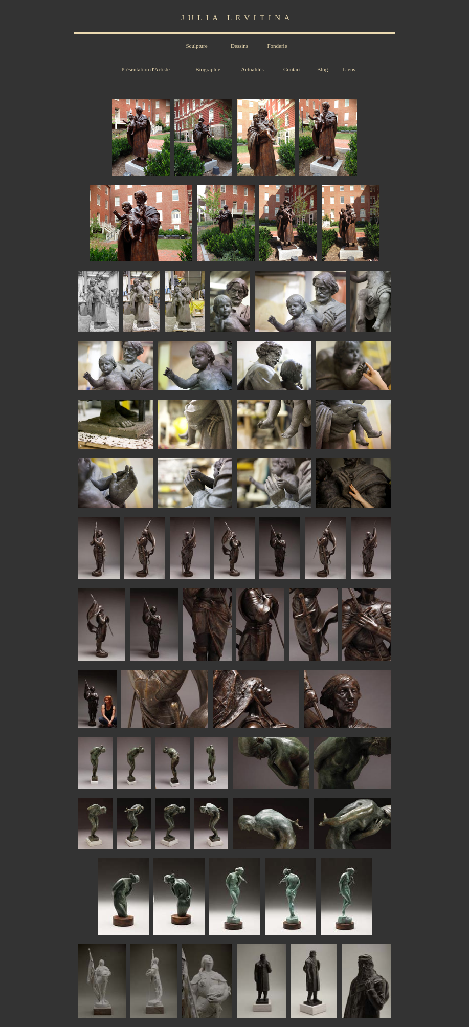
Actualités (252, 69)
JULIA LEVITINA (237, 18)
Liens (349, 69)
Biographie (207, 69)
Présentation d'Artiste (145, 69)
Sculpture (196, 45)
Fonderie (277, 45)
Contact (292, 69)
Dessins (239, 45)
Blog (322, 69)
